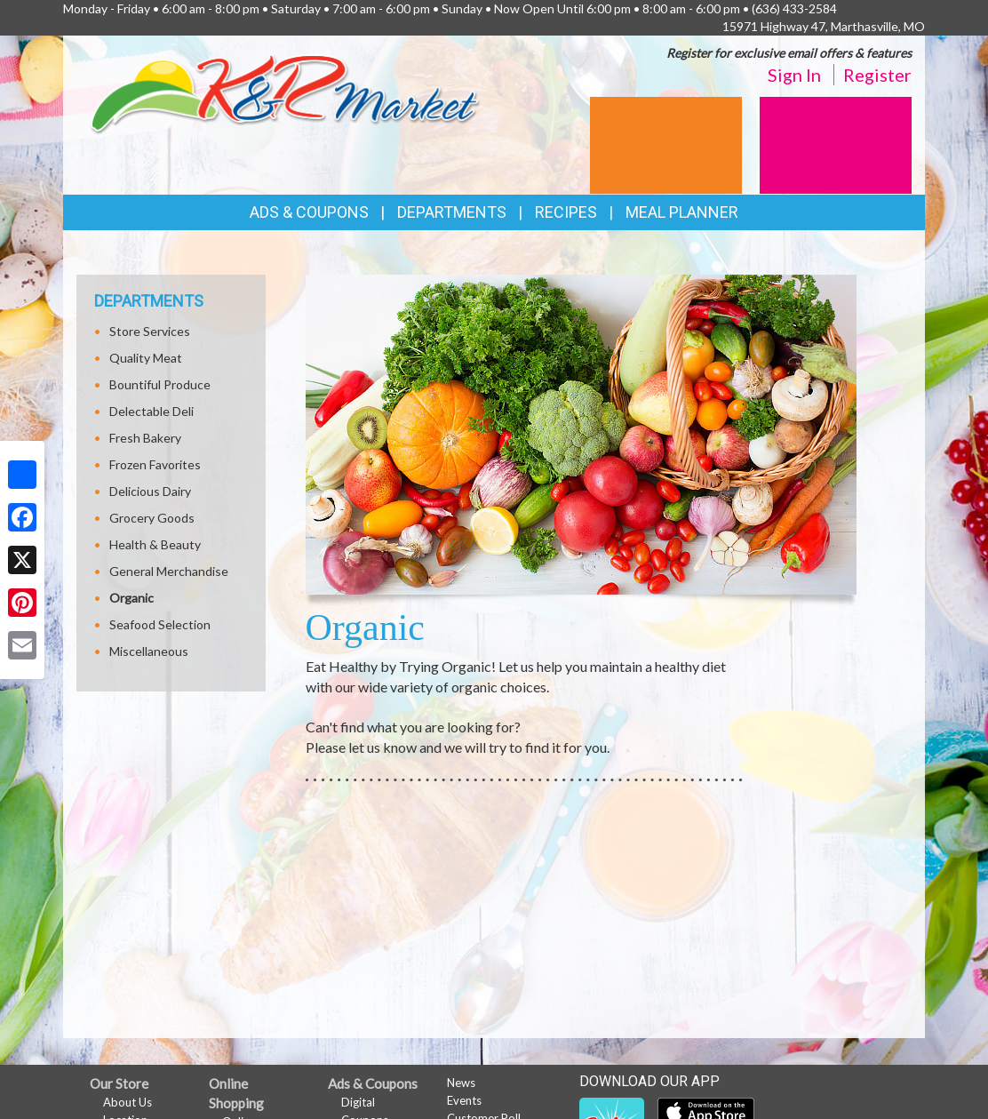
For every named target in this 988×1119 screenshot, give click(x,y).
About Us (127, 1102)
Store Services (149, 331)
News (461, 1082)
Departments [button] (451, 212)
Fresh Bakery (145, 437)
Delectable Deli (151, 411)
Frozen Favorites (155, 464)
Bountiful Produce (160, 384)
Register (877, 74)
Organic (131, 597)
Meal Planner (681, 212)
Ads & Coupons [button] (309, 212)
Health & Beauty (155, 544)
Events (464, 1100)
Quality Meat (145, 357)
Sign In (794, 74)
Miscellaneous (148, 651)
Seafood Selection (160, 624)
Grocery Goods (152, 517)
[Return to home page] (285, 92)
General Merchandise (168, 571)
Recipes (566, 212)
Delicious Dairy (150, 491)
